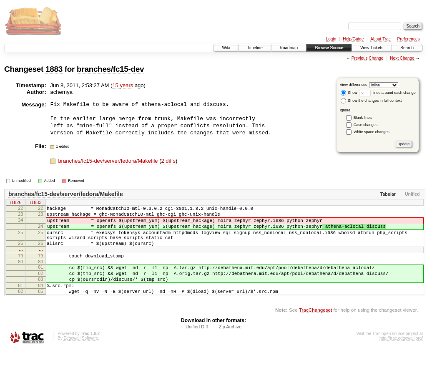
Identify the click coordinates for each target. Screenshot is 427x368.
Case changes (366, 125)
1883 (54, 69)
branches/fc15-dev (110, 69)
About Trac (380, 39)
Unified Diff (197, 345)
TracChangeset (315, 328)
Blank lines (363, 118)
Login (331, 39)
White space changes (371, 132)
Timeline (254, 47)
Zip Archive (230, 345)
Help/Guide (353, 39)
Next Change (402, 58)
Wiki (226, 47)
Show (349, 93)
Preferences (408, 39)
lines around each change (387, 93)
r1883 (35, 202)
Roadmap (289, 47)
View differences (353, 85)
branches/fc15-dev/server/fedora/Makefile (108, 161)
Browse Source (329, 47)
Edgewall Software (80, 357)
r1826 (15, 202)
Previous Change (368, 58)
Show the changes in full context (371, 100)
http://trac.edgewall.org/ (401, 357)
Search (407, 47)
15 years (122, 85)
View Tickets (371, 47)
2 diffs (168, 161)
